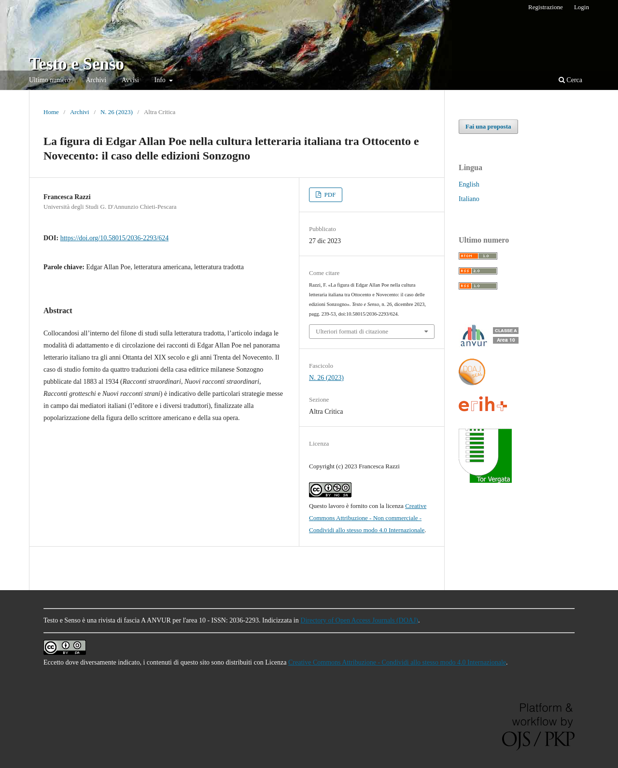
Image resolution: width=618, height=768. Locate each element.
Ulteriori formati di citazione (352, 331)
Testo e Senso (76, 64)
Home (51, 112)
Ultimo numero (49, 80)
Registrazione (545, 7)
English (469, 184)
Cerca (570, 80)
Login (581, 7)
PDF (329, 194)
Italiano (469, 199)
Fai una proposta (488, 126)
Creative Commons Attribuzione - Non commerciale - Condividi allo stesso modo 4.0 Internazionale (367, 518)
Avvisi (130, 80)
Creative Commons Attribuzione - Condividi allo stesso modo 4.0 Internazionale (397, 662)
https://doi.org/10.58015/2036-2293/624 (114, 238)
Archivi (95, 80)
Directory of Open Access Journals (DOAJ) (359, 620)
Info (161, 80)
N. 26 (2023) (116, 112)
